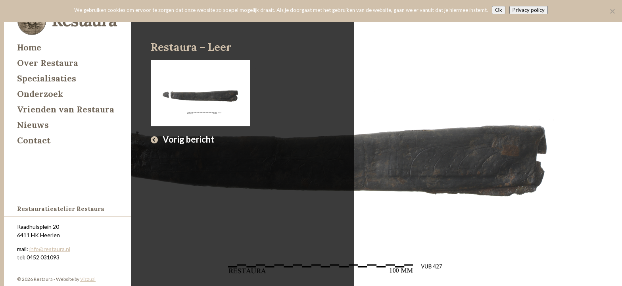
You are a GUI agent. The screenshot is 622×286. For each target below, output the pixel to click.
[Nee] (612, 11)
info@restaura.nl (49, 248)
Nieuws (33, 125)
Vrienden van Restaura (65, 109)
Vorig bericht (188, 139)
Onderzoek (40, 94)
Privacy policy (529, 10)
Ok (498, 10)
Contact (33, 140)
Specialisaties (46, 78)
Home (29, 47)
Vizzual (88, 279)
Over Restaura (47, 63)
